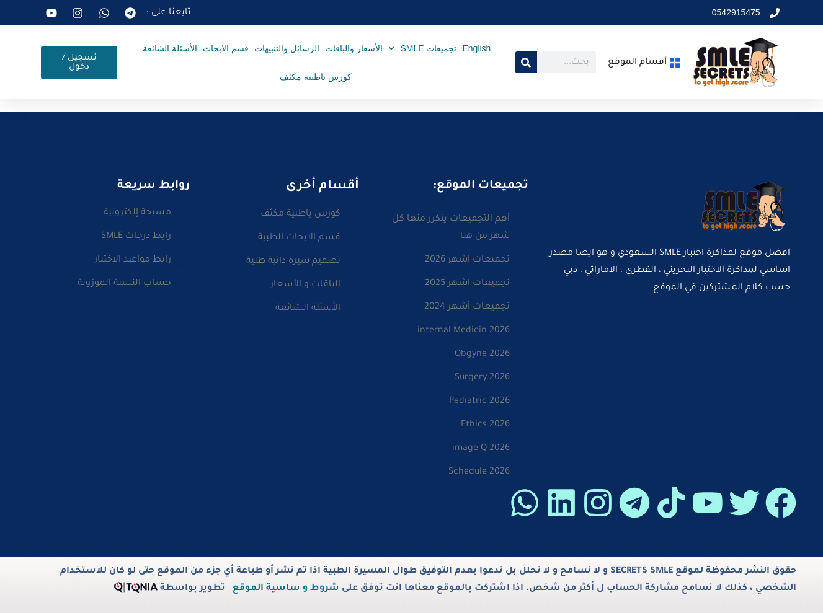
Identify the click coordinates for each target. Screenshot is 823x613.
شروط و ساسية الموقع (286, 589)
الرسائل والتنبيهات (286, 48)
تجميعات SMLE (422, 48)
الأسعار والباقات (354, 48)
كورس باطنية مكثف (316, 77)
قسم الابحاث (226, 48)
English (476, 48)
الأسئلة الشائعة (170, 48)
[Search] (526, 62)
